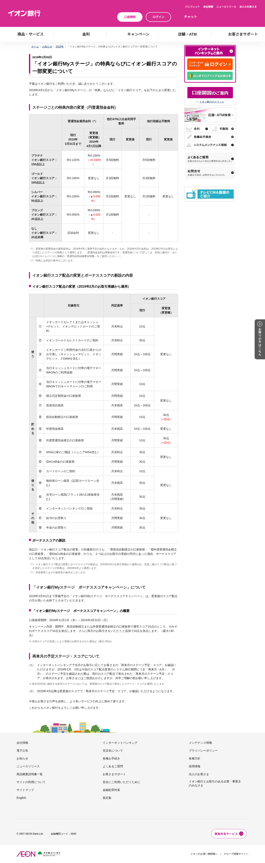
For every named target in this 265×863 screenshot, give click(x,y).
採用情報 (194, 766)
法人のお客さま (248, 6)
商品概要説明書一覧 (30, 774)
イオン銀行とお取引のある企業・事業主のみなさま (215, 783)
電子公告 (22, 750)
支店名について (113, 750)
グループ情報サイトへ (236, 853)
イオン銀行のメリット (211, 101)
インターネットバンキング (120, 742)
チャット (190, 17)
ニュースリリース (226, 6)
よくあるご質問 (113, 766)
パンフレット (192, 6)
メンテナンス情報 (200, 742)
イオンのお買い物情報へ (204, 853)
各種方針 (194, 758)
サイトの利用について (31, 782)
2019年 (60, 46)
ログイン (158, 17)
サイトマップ (25, 790)
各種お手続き (111, 758)
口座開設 (130, 17)
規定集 (107, 797)
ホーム (35, 46)
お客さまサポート (114, 774)
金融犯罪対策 (111, 790)
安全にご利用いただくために (121, 782)
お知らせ (47, 46)
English (21, 797)
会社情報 (208, 6)
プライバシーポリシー (203, 750)
